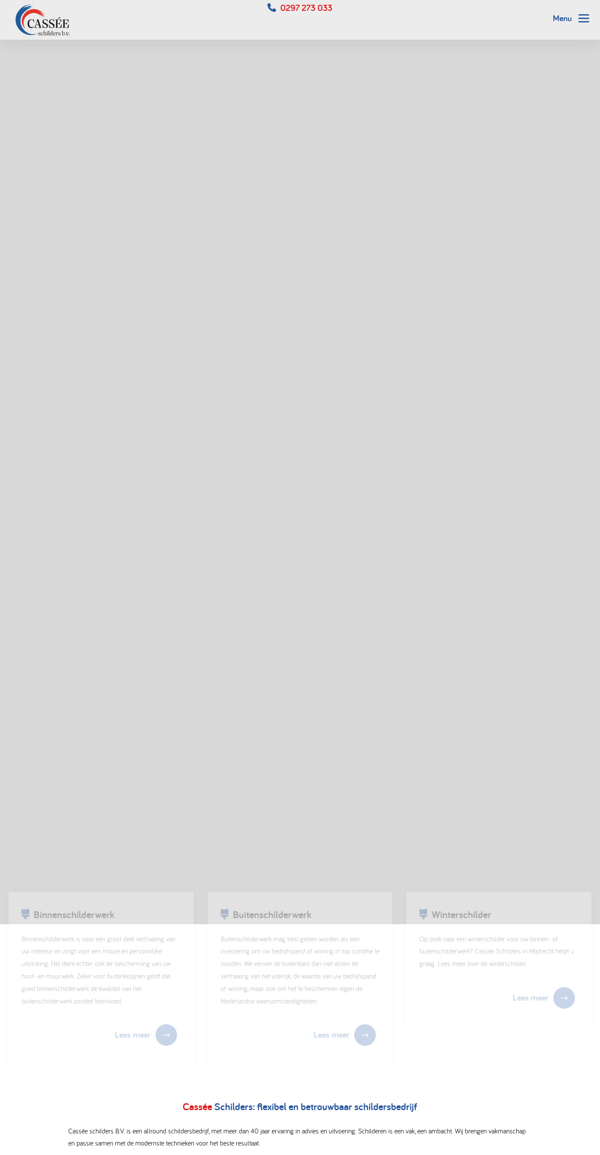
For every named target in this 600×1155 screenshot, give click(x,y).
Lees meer (132, 1036)
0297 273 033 (306, 7)
